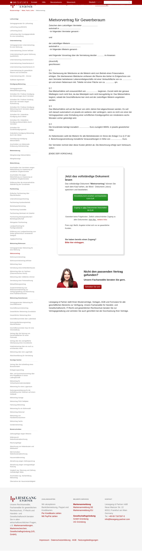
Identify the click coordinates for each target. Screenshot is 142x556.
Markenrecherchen (18, 534)
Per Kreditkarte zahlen (51, 518)
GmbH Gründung (80, 524)
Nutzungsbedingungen (88, 545)
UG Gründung (79, 527)
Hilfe (43, 2)
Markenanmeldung (82, 510)
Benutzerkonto (56, 2)
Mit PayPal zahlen (50, 521)
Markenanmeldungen (23, 531)
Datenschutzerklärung (60, 545)
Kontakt (34, 2)
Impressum (44, 545)
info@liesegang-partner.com (117, 524)
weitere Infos (102, 225)
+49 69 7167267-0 (116, 521)
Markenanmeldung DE (83, 513)
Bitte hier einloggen (74, 248)
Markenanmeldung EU (83, 515)
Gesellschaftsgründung (84, 521)
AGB (74, 545)
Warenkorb (71, 2)
